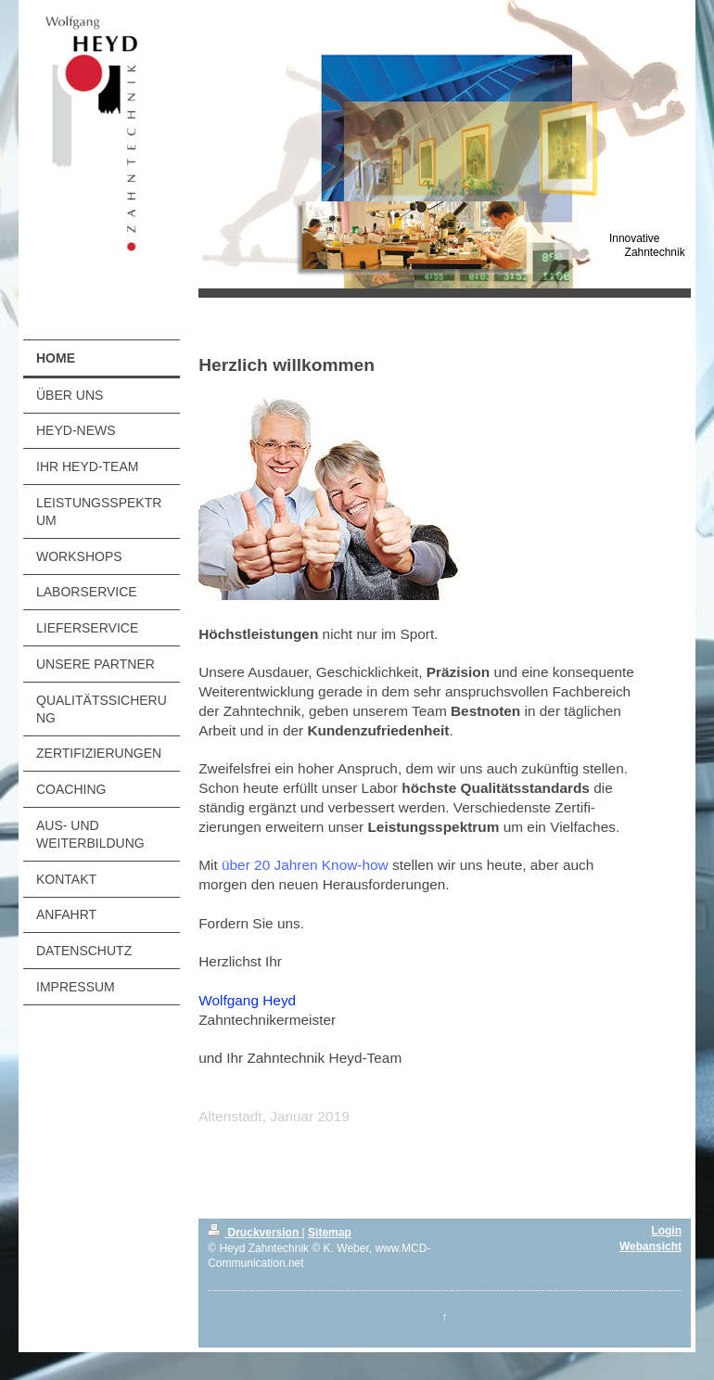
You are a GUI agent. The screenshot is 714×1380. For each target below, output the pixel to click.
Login (666, 1230)
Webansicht (650, 1246)
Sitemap (329, 1232)
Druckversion (254, 1232)
